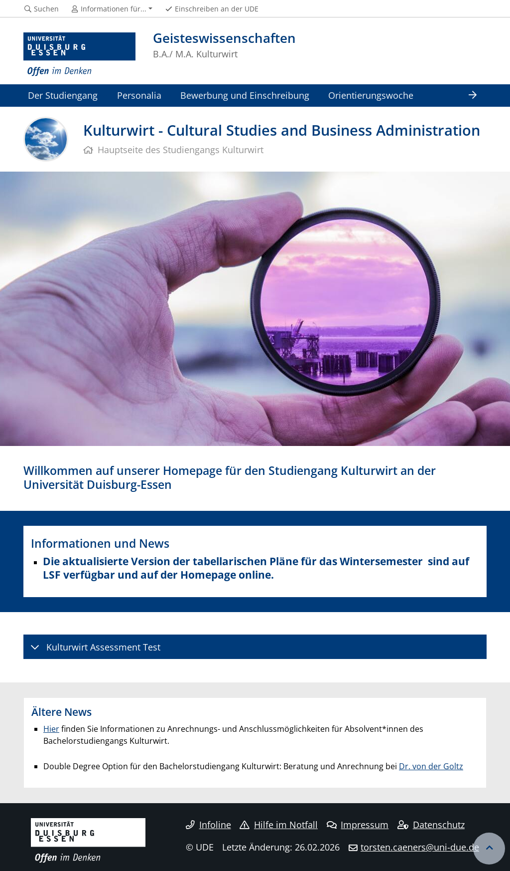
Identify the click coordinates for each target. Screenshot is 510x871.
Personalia (139, 95)
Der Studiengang (63, 95)
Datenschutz (431, 825)
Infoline (208, 825)
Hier (51, 728)
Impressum (358, 825)
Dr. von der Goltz (431, 766)
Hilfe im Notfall (279, 825)
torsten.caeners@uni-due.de (420, 847)
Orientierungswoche (370, 95)
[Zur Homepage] (79, 54)
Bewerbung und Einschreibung (244, 95)
